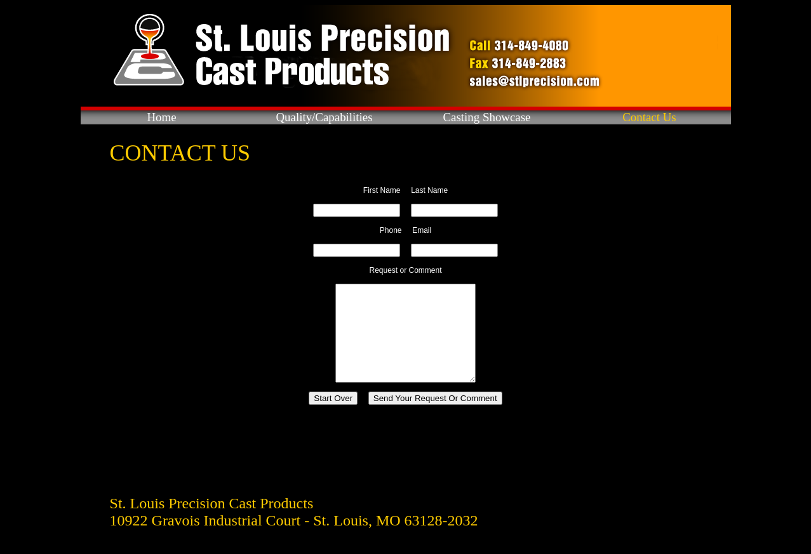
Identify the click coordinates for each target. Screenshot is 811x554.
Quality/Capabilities (324, 117)
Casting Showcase (487, 117)
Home (161, 117)
